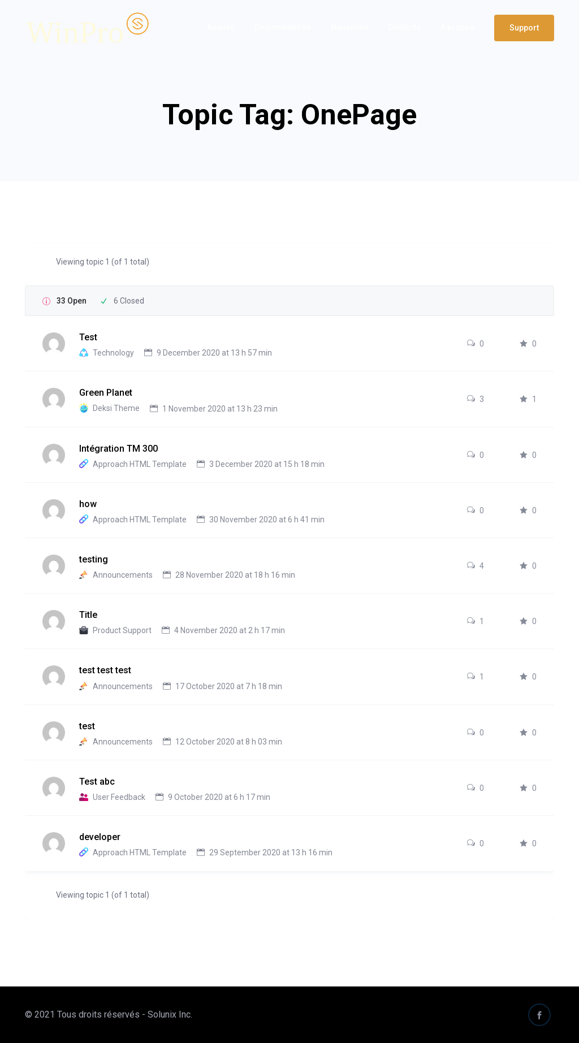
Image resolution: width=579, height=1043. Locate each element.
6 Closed (129, 300)
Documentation (282, 27)
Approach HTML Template (140, 464)
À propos (457, 27)
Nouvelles (349, 27)
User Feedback (119, 797)
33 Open (72, 300)
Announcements (123, 574)
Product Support (122, 630)
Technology (113, 352)
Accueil (221, 27)
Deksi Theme (116, 408)
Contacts (404, 27)
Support (524, 27)
